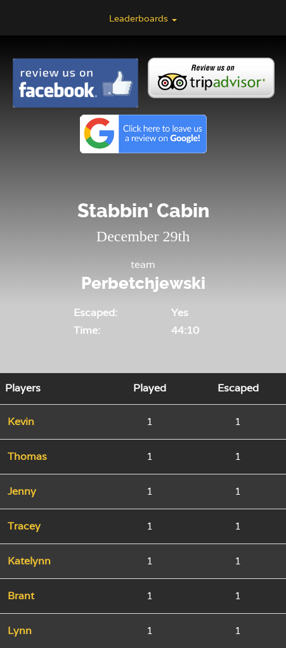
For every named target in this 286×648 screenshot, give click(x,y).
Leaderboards (143, 18)
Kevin (21, 421)
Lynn (20, 630)
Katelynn (29, 561)
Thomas (27, 456)
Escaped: (95, 312)
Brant (21, 595)
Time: (87, 330)
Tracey (24, 526)
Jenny (22, 491)
